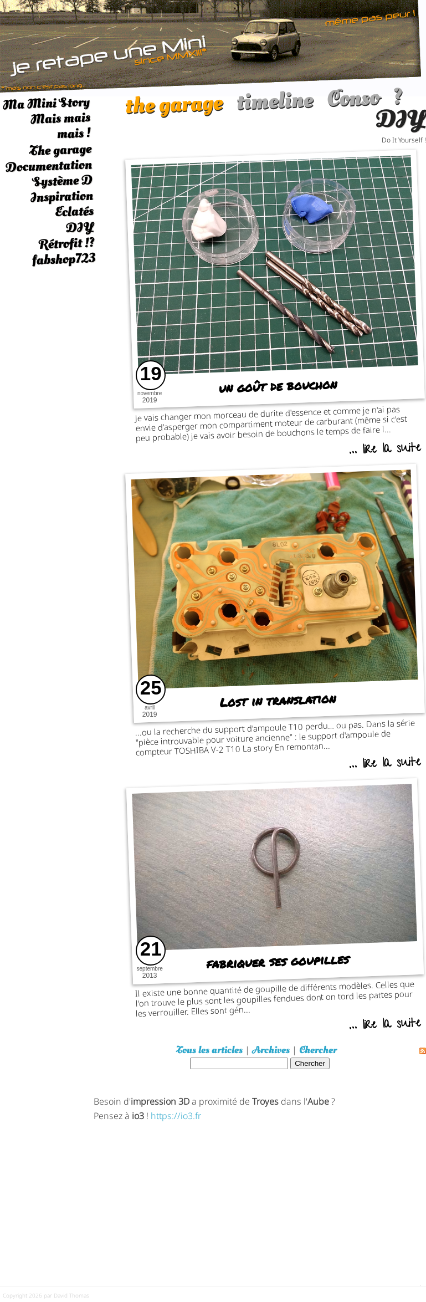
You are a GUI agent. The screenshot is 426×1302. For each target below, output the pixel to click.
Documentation (48, 165)
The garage (60, 150)
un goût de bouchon (277, 385)
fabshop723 (63, 259)
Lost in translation (277, 700)
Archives (271, 1050)
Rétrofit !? (67, 243)
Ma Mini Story (46, 103)
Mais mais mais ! (60, 125)
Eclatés (74, 211)
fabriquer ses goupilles (277, 962)
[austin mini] (213, 47)
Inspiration (61, 196)
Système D (62, 181)
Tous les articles (209, 1050)
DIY (79, 227)
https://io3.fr (176, 1115)
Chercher (318, 1050)
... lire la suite (385, 450)
